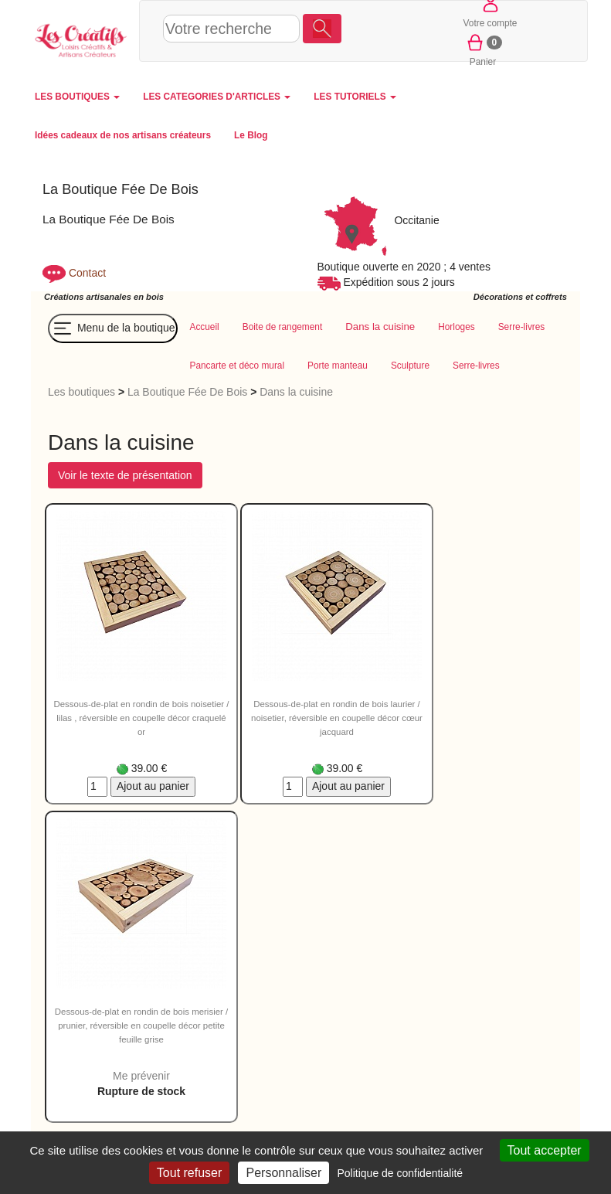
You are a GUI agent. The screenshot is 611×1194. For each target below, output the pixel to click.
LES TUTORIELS (355, 96)
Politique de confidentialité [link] (400, 1173)
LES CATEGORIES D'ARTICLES (216, 96)
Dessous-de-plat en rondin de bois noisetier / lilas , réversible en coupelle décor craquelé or (141, 717)
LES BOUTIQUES (77, 96)
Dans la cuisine (296, 392)
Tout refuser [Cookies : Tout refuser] (189, 1172)
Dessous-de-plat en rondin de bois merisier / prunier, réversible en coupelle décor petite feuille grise (141, 1025)
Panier (483, 49)
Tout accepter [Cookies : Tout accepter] (544, 1150)
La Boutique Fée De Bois (187, 392)
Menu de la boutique (113, 328)
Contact (87, 273)
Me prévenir (141, 1076)
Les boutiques (81, 392)
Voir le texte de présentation (125, 475)
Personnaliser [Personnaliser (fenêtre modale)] (283, 1172)
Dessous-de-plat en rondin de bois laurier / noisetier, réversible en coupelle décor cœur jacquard (337, 717)
